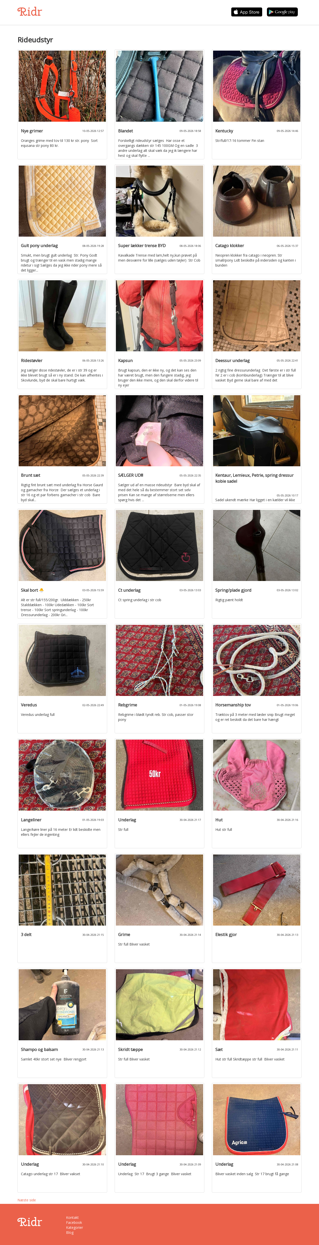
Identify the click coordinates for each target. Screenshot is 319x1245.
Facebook (74, 1222)
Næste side (26, 1200)
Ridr (29, 11)
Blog (70, 1232)
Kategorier (74, 1227)
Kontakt (72, 1217)
